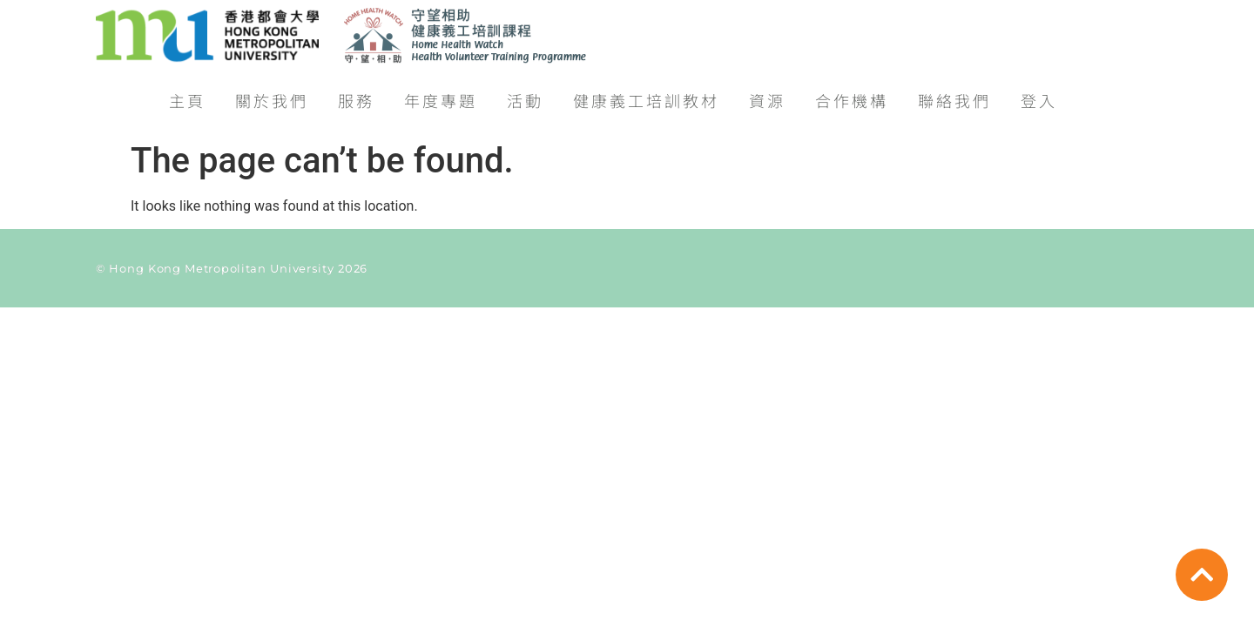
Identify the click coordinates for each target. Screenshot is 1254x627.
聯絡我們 (954, 94)
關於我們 (271, 94)
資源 (767, 94)
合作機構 (851, 94)
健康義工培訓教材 (646, 94)
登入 (1039, 94)
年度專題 (440, 94)
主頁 (187, 94)
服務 (356, 94)
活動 (525, 94)
